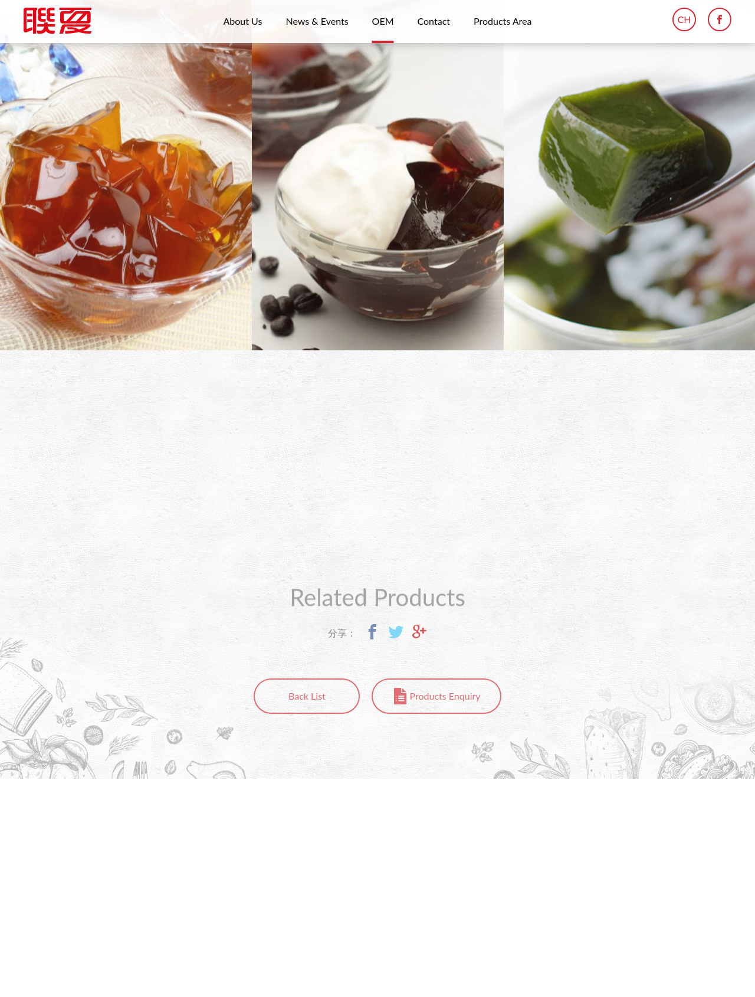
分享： (342, 630)
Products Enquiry (445, 695)
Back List (307, 695)
